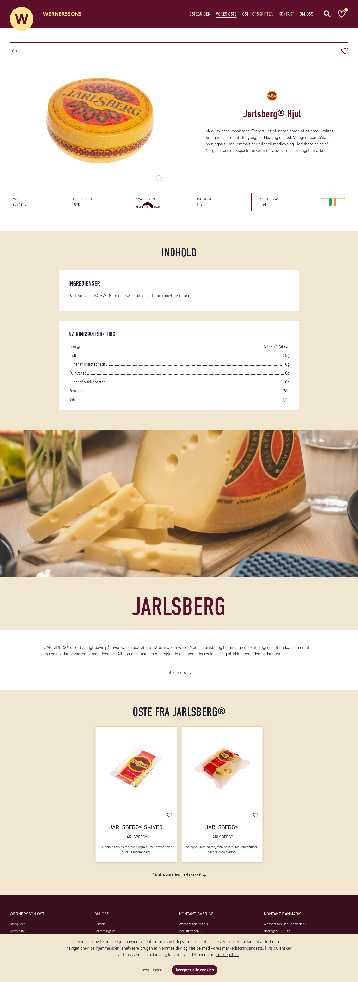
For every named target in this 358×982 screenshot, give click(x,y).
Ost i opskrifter (257, 13)
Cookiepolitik (227, 954)
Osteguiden (199, 13)
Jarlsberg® (222, 832)
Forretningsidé (105, 931)
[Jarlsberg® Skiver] (136, 766)
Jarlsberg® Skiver (136, 832)
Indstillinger (151, 970)
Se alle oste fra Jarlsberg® (176, 876)
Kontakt (286, 13)
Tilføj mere (176, 673)
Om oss (306, 13)
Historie (99, 925)
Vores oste (226, 13)
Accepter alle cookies (194, 970)
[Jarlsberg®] (222, 766)
